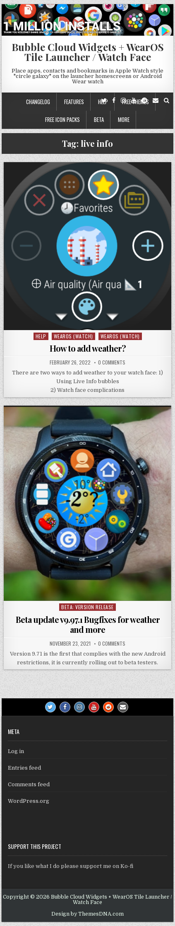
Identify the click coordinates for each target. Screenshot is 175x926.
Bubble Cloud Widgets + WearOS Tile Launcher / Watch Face (88, 51)
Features (74, 101)
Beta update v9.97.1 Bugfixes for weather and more (88, 624)
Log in (16, 751)
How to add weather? (88, 348)
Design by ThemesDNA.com (87, 914)
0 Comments (111, 362)
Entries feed (24, 768)
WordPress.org (28, 801)
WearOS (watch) (73, 336)
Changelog (38, 101)
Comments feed (29, 784)
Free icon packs (62, 119)
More (123, 119)
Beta (99, 119)
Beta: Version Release (87, 606)
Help (41, 336)
